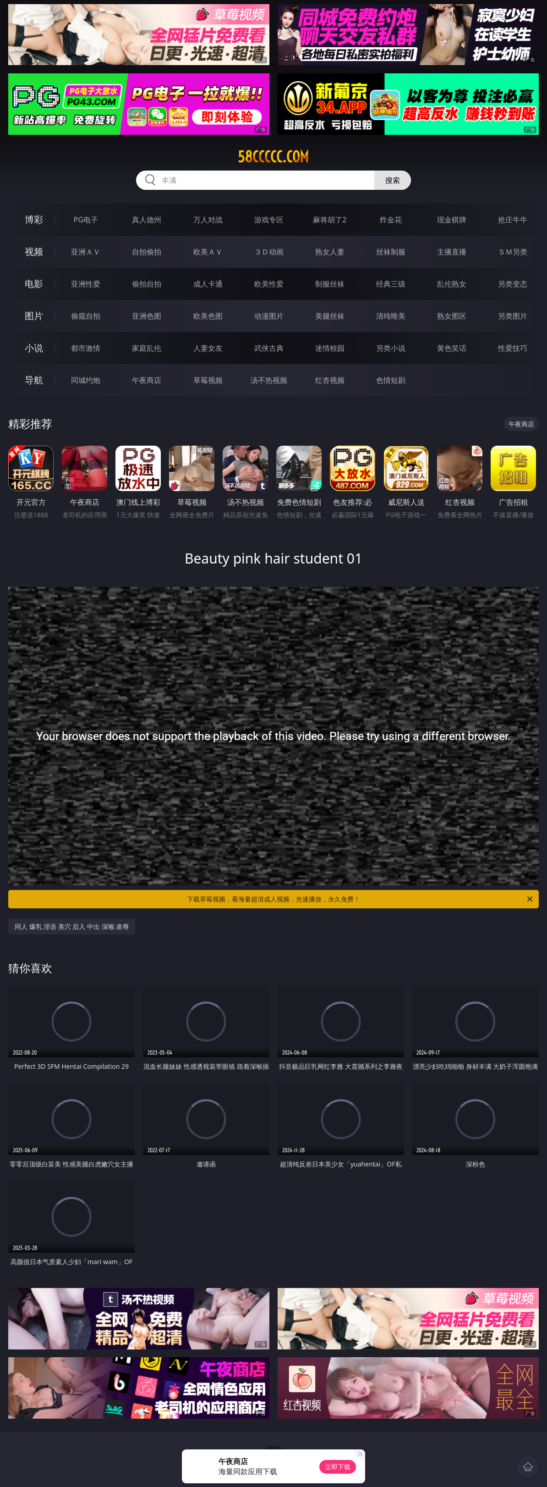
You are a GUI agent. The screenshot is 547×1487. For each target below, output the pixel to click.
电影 (34, 283)
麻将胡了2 (329, 220)
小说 (34, 348)
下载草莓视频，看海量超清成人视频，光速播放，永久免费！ (360, 899)
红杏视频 (330, 380)
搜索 (392, 180)
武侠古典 (269, 348)
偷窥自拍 (85, 316)
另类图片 (512, 316)
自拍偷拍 (146, 252)
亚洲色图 (146, 316)
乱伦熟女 (451, 284)
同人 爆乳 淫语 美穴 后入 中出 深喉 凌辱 (72, 926)
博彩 (34, 219)
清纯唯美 (390, 316)
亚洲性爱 (85, 284)
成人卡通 (208, 284)
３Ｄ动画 (269, 252)
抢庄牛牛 (512, 220)
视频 (34, 251)
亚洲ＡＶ (85, 252)
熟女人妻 (330, 252)
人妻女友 (208, 348)
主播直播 (451, 252)
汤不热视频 (269, 380)
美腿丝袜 (330, 316)
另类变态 (512, 284)
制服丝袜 (330, 284)
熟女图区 (451, 316)
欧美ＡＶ (208, 252)
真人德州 (146, 220)
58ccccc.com (273, 157)
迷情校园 (330, 348)
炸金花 (391, 220)
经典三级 (390, 284)
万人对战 (208, 220)
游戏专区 (269, 220)
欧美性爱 (269, 284)
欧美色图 (208, 316)
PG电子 (85, 220)
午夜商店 (146, 380)
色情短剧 (390, 380)
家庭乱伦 (146, 348)
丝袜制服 (390, 252)
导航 (34, 380)
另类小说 (390, 348)
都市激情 (85, 348)
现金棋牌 (451, 220)
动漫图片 (269, 316)
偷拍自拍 (146, 284)
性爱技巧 (512, 348)
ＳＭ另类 (512, 252)
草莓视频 (208, 380)
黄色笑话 (451, 348)
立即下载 (337, 1466)
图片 (34, 316)
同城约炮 (85, 380)
